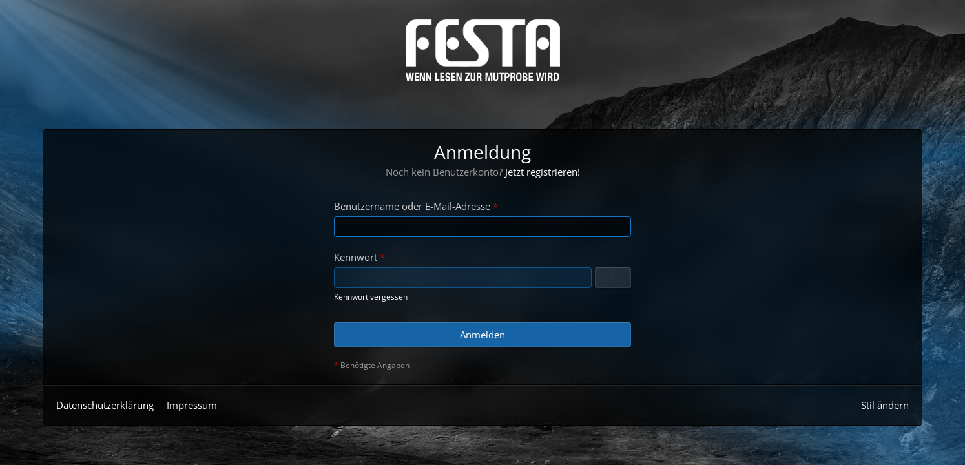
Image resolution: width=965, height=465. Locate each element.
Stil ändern (885, 404)
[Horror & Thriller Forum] (483, 50)
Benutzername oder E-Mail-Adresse (412, 206)
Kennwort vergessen (371, 296)
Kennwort (355, 257)
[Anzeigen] (613, 277)
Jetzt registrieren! (542, 171)
